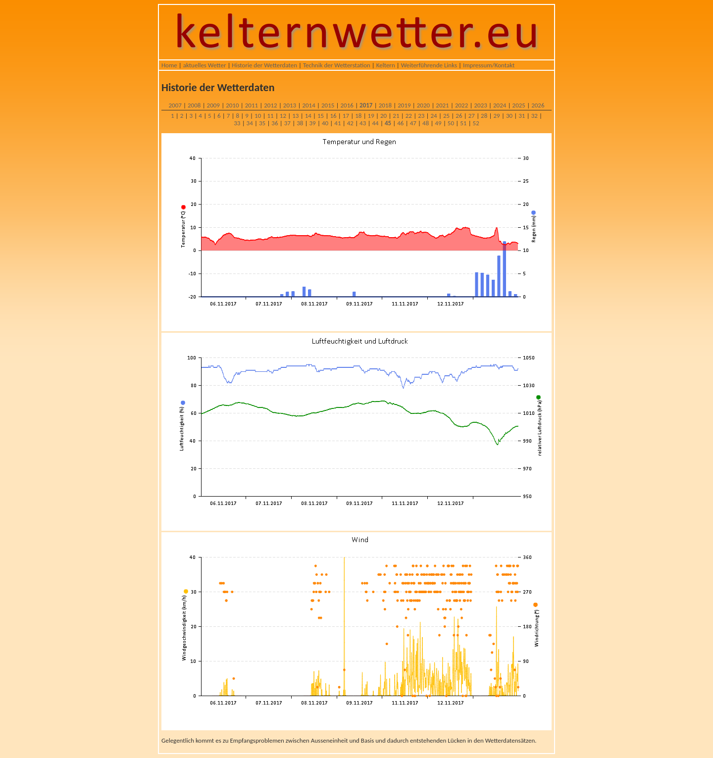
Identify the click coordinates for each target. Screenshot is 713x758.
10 (258, 115)
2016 (347, 105)
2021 (442, 105)
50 (451, 123)
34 (250, 123)
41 (337, 123)
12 (283, 115)
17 (346, 115)
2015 (327, 105)
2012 (270, 105)
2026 (537, 105)
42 (350, 123)
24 (434, 115)
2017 (365, 105)
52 (476, 123)
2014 (308, 105)
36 (274, 123)
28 (484, 115)
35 (262, 123)
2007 (174, 105)
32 (534, 115)
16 (333, 115)
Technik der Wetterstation (336, 65)
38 (300, 123)
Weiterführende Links (429, 65)
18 (358, 115)
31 (521, 115)
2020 (423, 105)
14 (308, 115)
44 (375, 123)
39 (312, 123)
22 (409, 115)
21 (396, 115)
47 (413, 123)
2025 (518, 105)
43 (362, 123)
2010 (232, 105)
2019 (404, 105)
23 (421, 115)
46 (400, 123)
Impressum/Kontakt (488, 65)
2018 (385, 105)
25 (446, 115)
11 (270, 115)
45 (388, 123)
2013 (289, 105)
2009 (213, 105)
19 (371, 115)
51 (463, 123)
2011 (251, 105)
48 (425, 123)
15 (320, 115)
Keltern (385, 65)
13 (295, 115)
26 (459, 115)
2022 (461, 105)
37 (287, 123)
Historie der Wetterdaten (264, 65)
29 (496, 115)
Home (169, 65)
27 (471, 115)
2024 (499, 105)
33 (237, 123)
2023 (480, 105)
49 (438, 123)
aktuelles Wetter (204, 65)
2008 (194, 105)
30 (509, 115)
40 (325, 123)
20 (383, 115)
